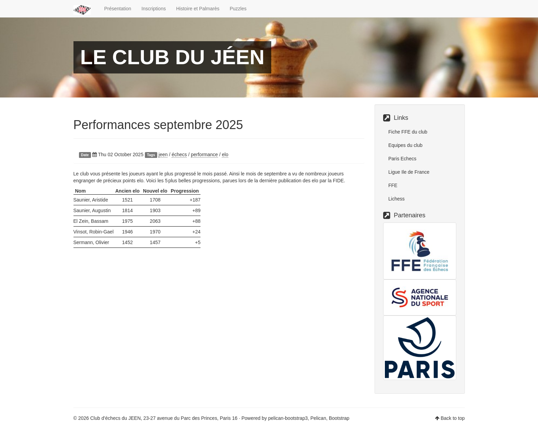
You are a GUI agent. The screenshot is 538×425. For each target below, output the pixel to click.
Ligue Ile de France (409, 172)
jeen (163, 154)
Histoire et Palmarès (197, 8)
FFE (392, 185)
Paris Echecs (402, 158)
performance (204, 154)
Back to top (452, 418)
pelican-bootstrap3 (288, 418)
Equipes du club (405, 145)
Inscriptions (153, 8)
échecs (179, 154)
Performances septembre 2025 (158, 125)
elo (225, 154)
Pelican (318, 418)
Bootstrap (339, 418)
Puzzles (238, 8)
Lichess (396, 199)
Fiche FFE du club (407, 132)
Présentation (117, 8)
